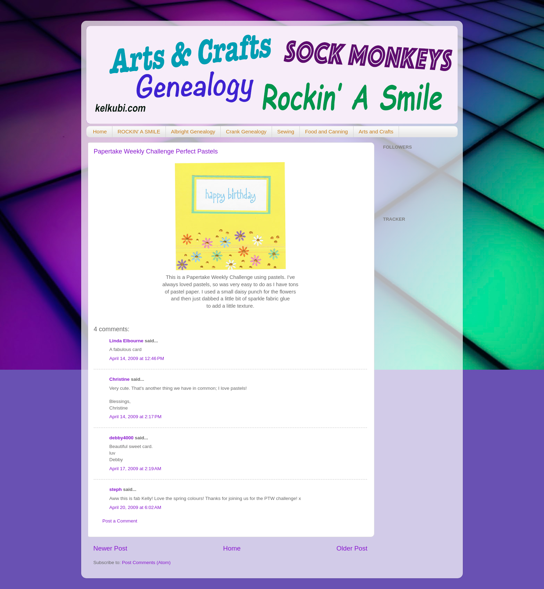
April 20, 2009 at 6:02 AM (135, 507)
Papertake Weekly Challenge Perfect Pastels (156, 151)
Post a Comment (119, 521)
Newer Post (110, 548)
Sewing (285, 131)
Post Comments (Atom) (146, 562)
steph (115, 489)
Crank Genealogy (246, 131)
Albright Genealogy (193, 131)
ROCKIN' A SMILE (139, 131)
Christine (119, 379)
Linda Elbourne (126, 340)
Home (100, 131)
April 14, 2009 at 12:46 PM (136, 358)
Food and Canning (326, 131)
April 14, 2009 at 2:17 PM (135, 416)
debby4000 (121, 437)
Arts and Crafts (376, 131)
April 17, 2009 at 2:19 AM (135, 468)
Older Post (352, 548)
